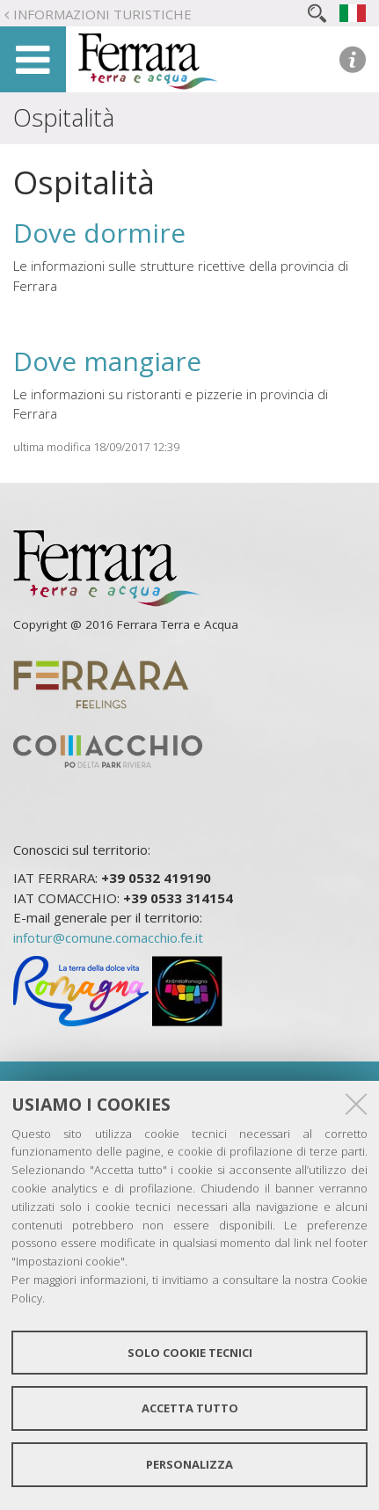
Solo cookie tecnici (190, 1352)
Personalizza (189, 1464)
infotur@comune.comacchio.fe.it (108, 937)
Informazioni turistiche (102, 14)
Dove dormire (99, 233)
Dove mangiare (107, 361)
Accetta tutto (190, 1408)
